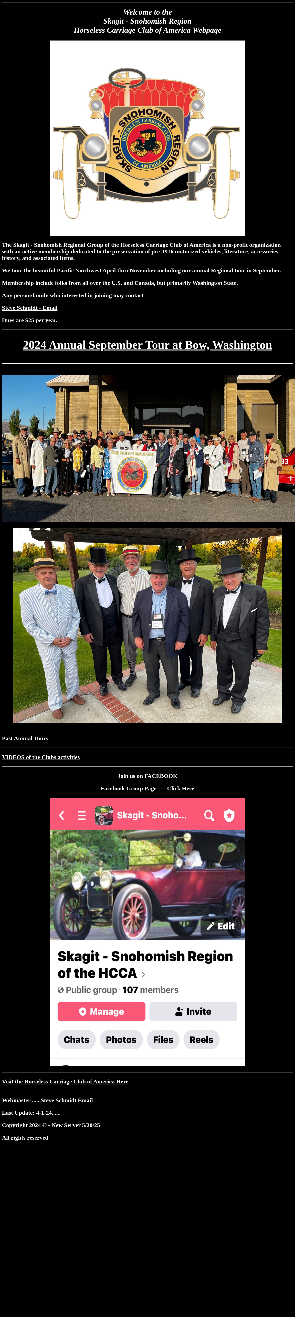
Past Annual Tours (25, 738)
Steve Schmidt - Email (29, 308)
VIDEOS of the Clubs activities (41, 757)
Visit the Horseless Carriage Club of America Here (65, 1081)
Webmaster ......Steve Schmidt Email (47, 1100)
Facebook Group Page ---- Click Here (147, 788)
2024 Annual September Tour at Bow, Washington (147, 344)
